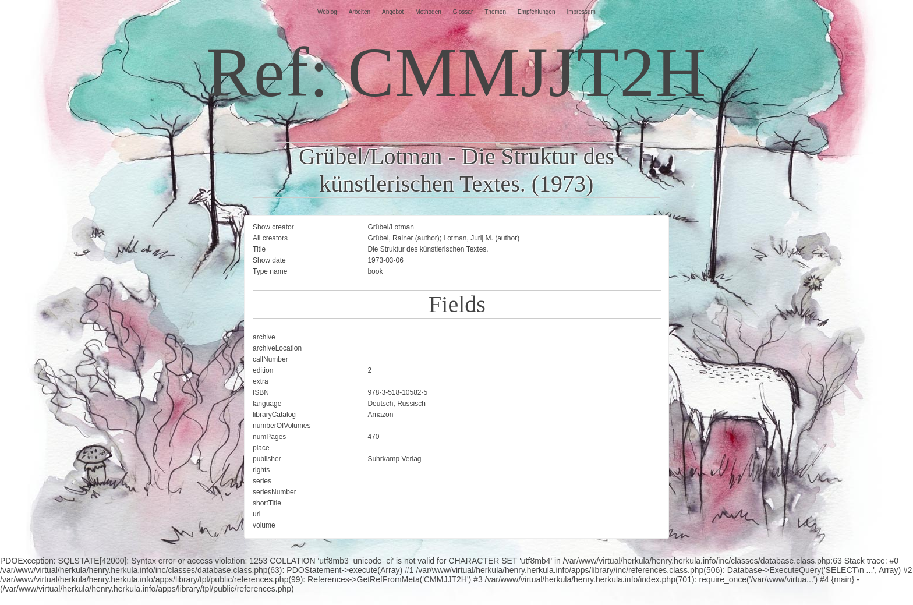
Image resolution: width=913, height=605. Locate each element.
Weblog (327, 12)
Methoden (428, 12)
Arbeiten (359, 12)
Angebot (393, 12)
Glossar (463, 12)
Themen (495, 12)
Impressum (581, 12)
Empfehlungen (536, 12)
